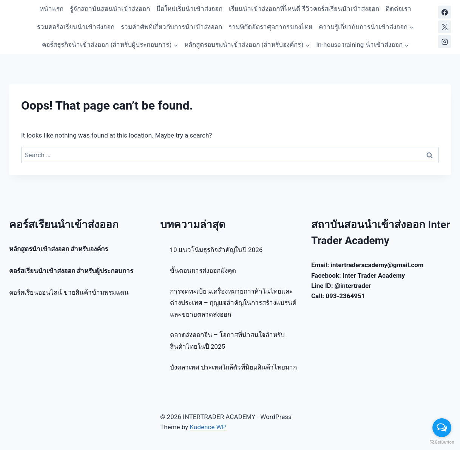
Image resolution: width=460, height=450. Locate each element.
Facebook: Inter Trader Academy (358, 275)
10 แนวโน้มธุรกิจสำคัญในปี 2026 (216, 250)
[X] (444, 26)
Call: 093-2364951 (338, 296)
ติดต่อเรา (398, 8)
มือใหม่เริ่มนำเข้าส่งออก (189, 8)
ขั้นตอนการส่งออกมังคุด (203, 270)
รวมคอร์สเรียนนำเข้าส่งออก (75, 27)
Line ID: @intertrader (341, 285)
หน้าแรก (51, 8)
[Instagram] (444, 41)
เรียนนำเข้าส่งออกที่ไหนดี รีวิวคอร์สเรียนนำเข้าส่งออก (304, 8)
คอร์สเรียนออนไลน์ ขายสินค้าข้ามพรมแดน (69, 292)
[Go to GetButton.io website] (442, 442)
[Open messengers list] (441, 427)
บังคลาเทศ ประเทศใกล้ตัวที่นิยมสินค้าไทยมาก (233, 367)
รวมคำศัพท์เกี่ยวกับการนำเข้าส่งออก (171, 27)
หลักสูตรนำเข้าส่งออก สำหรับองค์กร (58, 249)
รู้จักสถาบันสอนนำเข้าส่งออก (110, 8)
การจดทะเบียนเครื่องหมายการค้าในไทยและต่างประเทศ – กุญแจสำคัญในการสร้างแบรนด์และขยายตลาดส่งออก (233, 303)
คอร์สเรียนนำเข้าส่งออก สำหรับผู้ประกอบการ (71, 271)
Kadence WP (208, 427)
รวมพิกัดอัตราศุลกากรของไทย (270, 27)
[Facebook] (444, 12)
